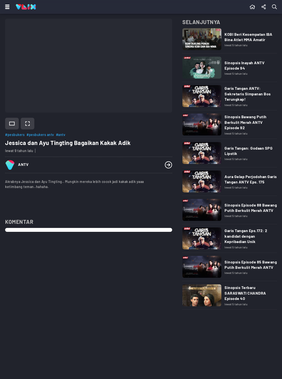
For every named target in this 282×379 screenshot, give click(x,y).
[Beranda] (252, 7)
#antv (61, 135)
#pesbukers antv (40, 135)
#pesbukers (15, 135)
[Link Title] (229, 41)
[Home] (26, 7)
